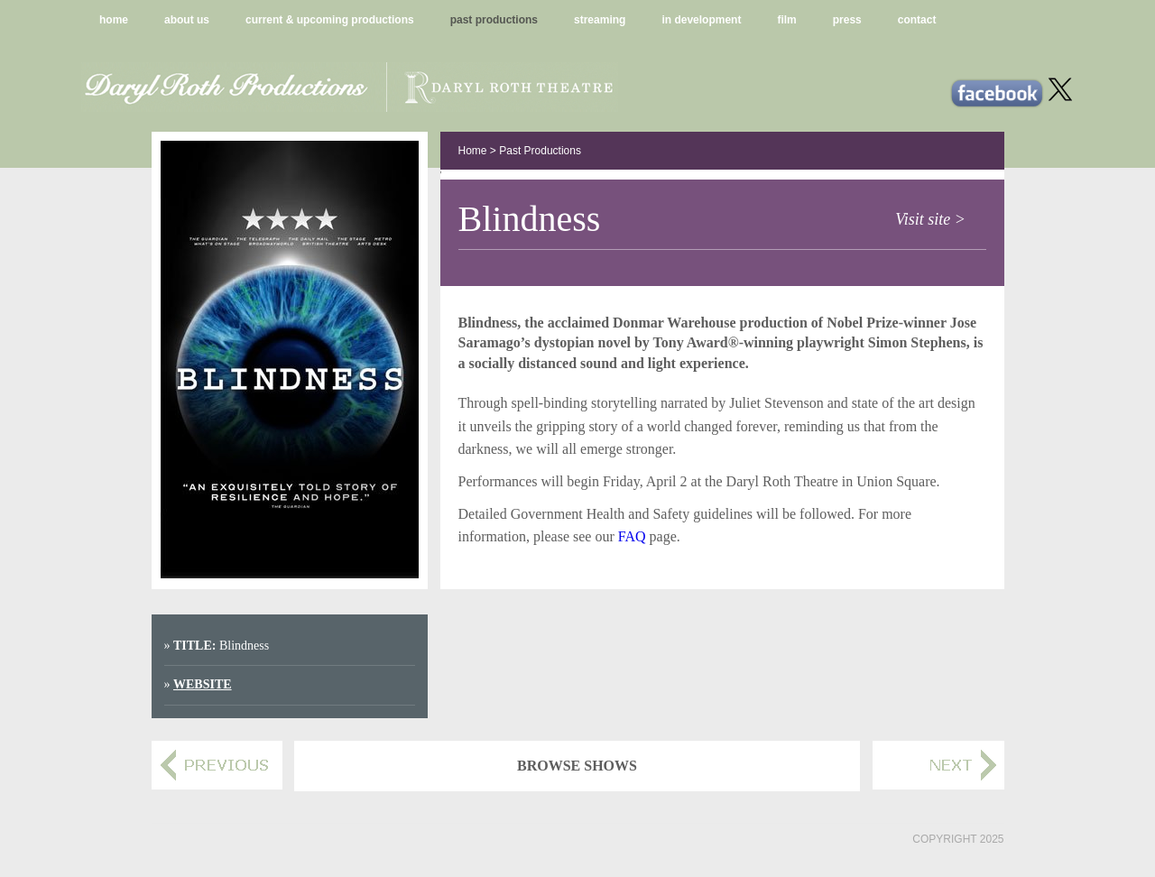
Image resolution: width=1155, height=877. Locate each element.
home (113, 20)
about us (186, 20)
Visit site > (930, 219)
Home (472, 150)
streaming (599, 20)
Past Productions (540, 150)
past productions (494, 20)
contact (917, 20)
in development (701, 20)
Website (202, 684)
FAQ (632, 536)
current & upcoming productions (329, 20)
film (786, 20)
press (847, 20)
